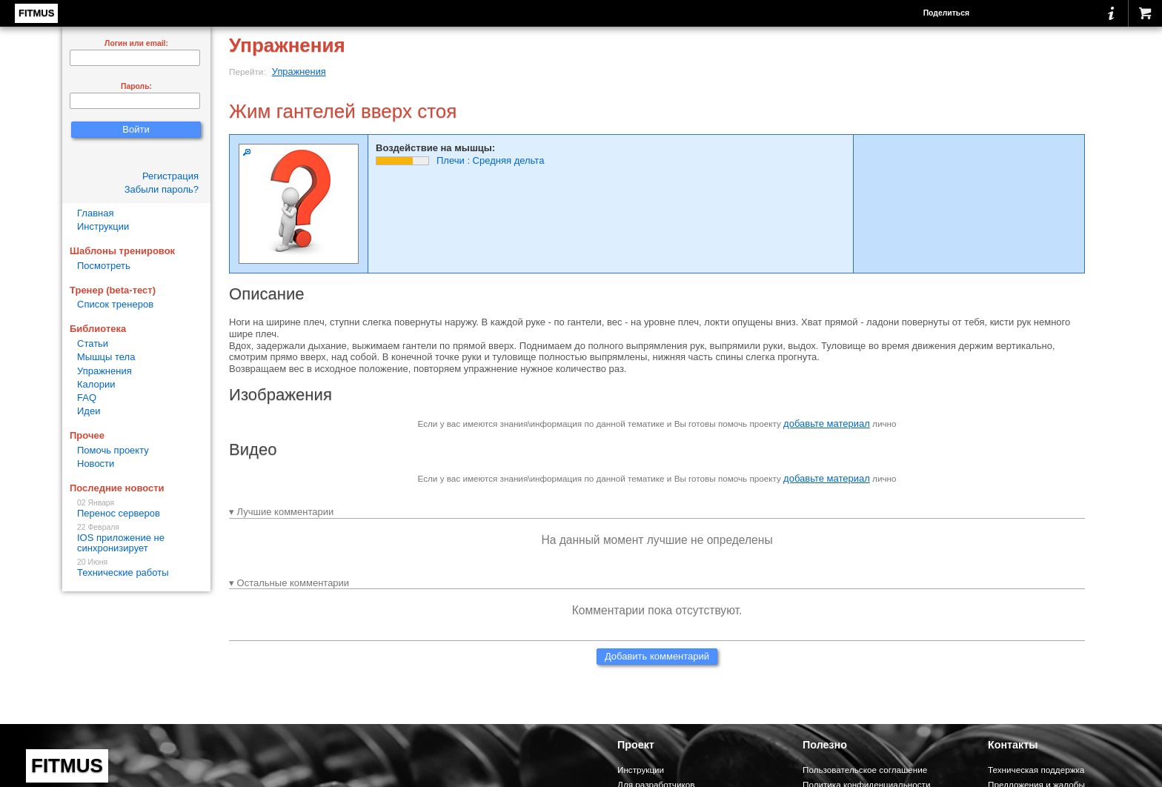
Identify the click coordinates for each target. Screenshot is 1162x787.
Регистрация (170, 176)
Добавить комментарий (657, 656)
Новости (95, 463)
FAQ (86, 397)
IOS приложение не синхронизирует (136, 538)
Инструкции (103, 226)
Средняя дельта (509, 160)
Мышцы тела (106, 356)
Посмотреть (103, 265)
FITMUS (36, 13)
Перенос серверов (136, 508)
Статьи (92, 343)
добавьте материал (826, 423)
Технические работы (136, 568)
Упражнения (299, 71)
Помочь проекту (113, 450)
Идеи (88, 410)
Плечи (450, 160)
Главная (95, 213)
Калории (96, 384)
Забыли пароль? (161, 189)
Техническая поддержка (1036, 769)
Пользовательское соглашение (865, 769)
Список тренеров (115, 304)
